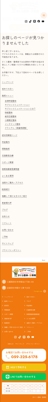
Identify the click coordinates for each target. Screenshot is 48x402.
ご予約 (5, 236)
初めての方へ (21, 19)
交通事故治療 (7, 155)
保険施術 (6, 148)
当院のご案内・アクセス (12, 182)
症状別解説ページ (9, 135)
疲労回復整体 (10, 116)
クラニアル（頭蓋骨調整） (16, 127)
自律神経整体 (10, 100)
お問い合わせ (7, 229)
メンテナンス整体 (12, 124)
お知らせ (6, 216)
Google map (40, 291)
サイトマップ (7, 243)
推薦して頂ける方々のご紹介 (14, 196)
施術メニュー (38, 19)
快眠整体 (9, 112)
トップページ (7, 82)
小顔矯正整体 (10, 120)
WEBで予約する (16, 367)
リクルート (7, 223)
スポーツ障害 (7, 162)
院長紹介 (6, 189)
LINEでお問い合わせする (21, 376)
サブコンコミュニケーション (17, 104)
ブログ (5, 209)
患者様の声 (7, 202)
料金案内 (6, 141)
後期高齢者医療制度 (10, 168)
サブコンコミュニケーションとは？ (20, 108)
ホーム (8, 19)
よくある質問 (7, 175)
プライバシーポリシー (11, 250)
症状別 (6, 305)
